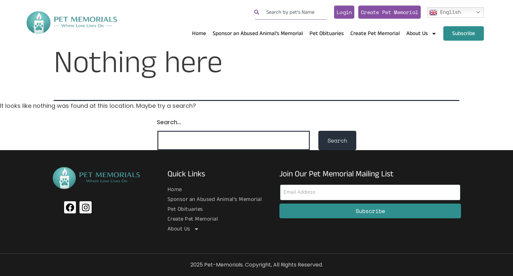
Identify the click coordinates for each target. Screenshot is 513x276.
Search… (169, 122)
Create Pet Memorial (389, 12)
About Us (421, 34)
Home (199, 33)
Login (344, 12)
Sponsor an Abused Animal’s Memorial (258, 33)
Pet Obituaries (327, 33)
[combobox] (291, 12)
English (445, 12)
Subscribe (463, 33)
